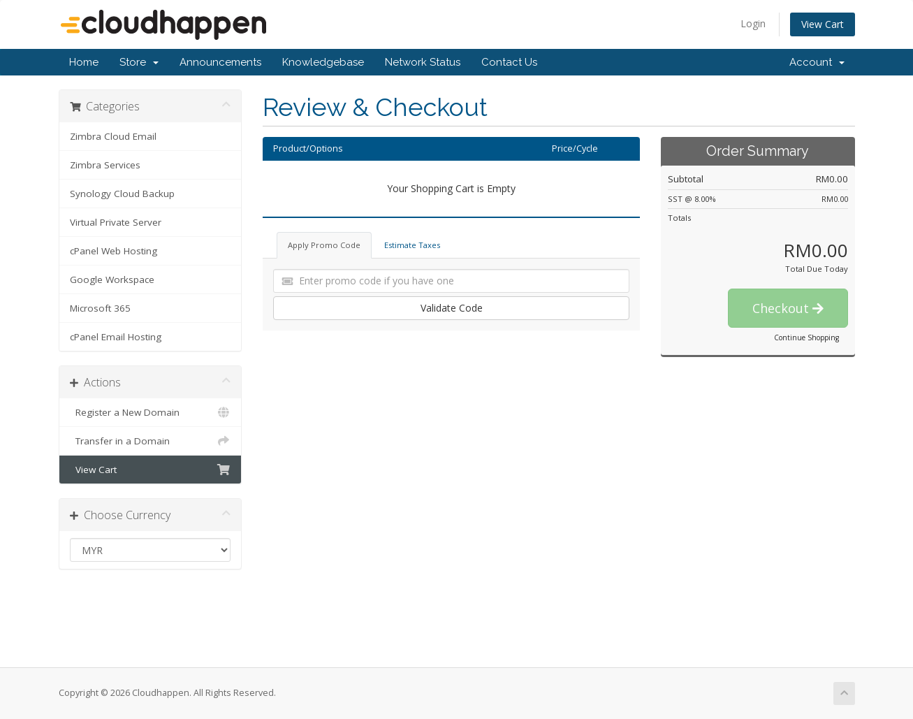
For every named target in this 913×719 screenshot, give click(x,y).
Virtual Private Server (115, 222)
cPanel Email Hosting (115, 337)
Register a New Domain (150, 412)
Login (753, 23)
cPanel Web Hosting (113, 251)
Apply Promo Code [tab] (324, 245)
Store (139, 62)
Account (817, 62)
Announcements (220, 62)
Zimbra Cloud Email (113, 136)
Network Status (422, 62)
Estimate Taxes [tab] (412, 245)
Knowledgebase (323, 62)
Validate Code (452, 307)
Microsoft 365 (100, 308)
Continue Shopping (806, 337)
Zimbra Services (105, 165)
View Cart (822, 24)
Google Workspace (112, 279)
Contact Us (509, 62)
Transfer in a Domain (150, 441)
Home (83, 62)
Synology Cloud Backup (122, 193)
